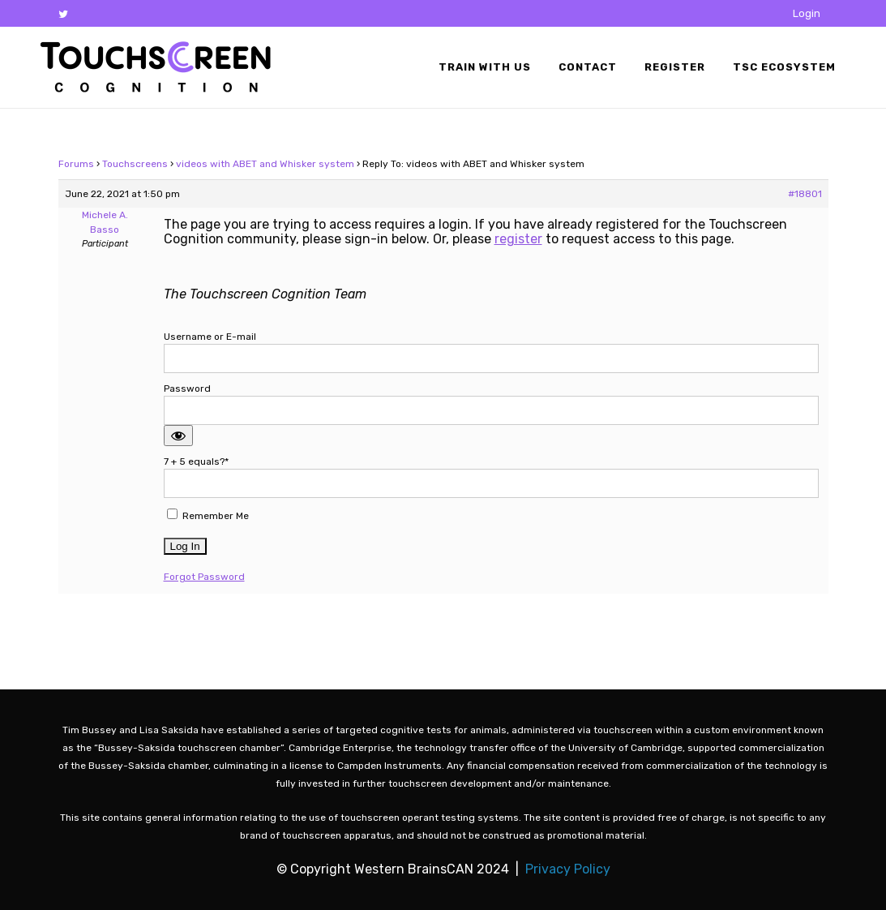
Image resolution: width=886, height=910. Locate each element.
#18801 (805, 194)
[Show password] (178, 435)
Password (187, 388)
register (518, 239)
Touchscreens (135, 164)
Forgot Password (204, 576)
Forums (76, 164)
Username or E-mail (210, 336)
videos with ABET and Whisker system (265, 164)
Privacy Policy (567, 869)
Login (806, 13)
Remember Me (208, 515)
